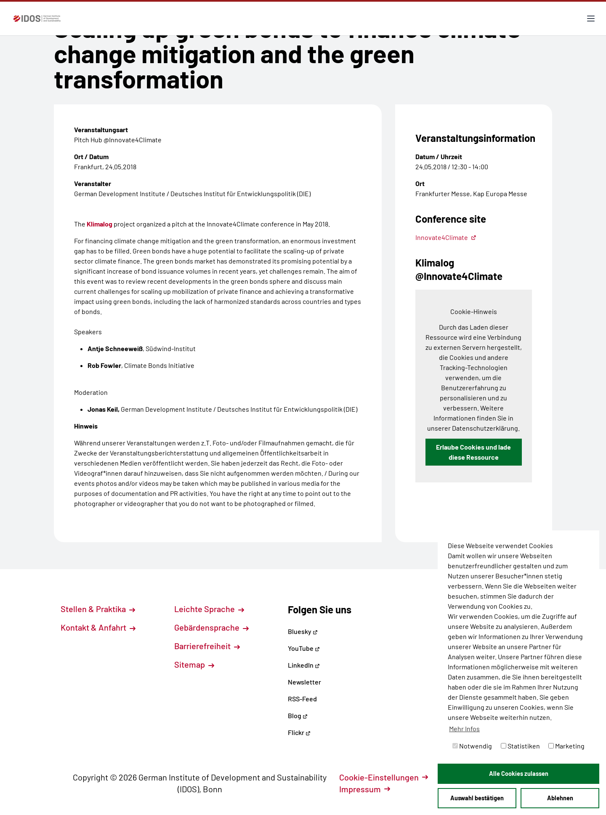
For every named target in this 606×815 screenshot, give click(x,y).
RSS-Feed (302, 699)
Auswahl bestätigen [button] (477, 798)
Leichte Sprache (209, 609)
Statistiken (520, 746)
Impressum (364, 789)
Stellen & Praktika (98, 609)
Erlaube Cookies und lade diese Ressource (473, 452)
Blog (298, 715)
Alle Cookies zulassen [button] (518, 773)
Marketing (566, 746)
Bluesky (303, 631)
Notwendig (472, 746)
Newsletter (304, 682)
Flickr (299, 732)
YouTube (304, 648)
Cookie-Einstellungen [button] (383, 777)
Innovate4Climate (445, 237)
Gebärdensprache (211, 627)
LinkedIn (304, 665)
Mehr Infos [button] (464, 728)
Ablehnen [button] (560, 798)
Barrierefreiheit (207, 646)
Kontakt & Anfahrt (98, 627)
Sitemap (194, 664)
